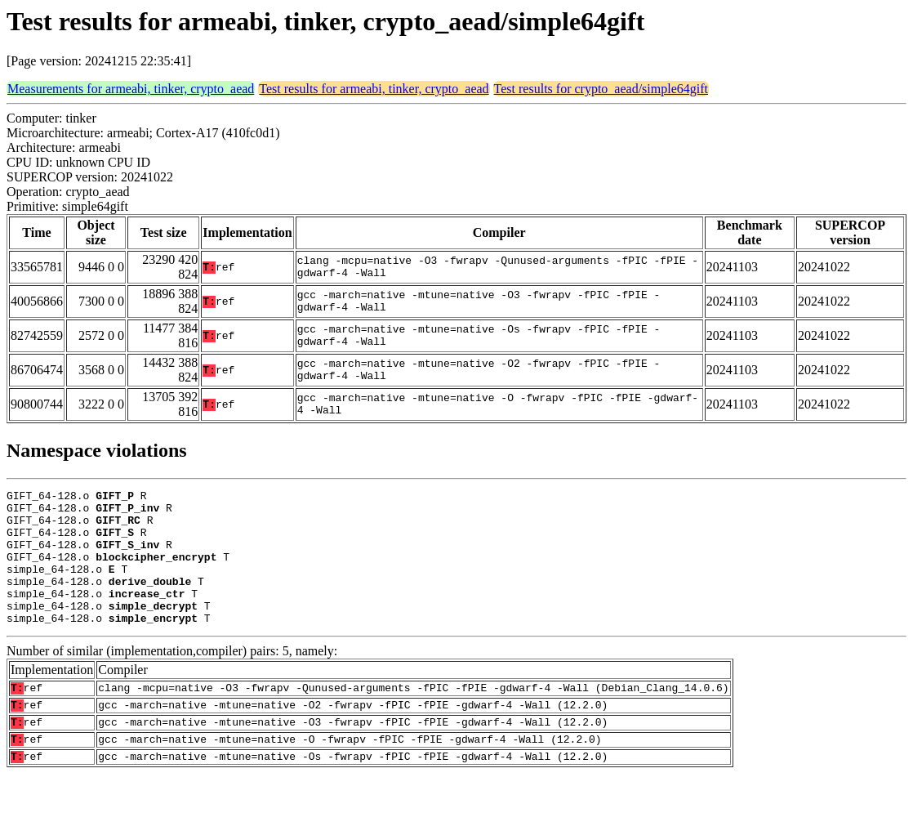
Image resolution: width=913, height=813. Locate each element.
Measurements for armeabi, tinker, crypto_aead (130, 89)
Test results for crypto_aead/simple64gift (601, 89)
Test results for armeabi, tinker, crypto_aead (373, 89)
